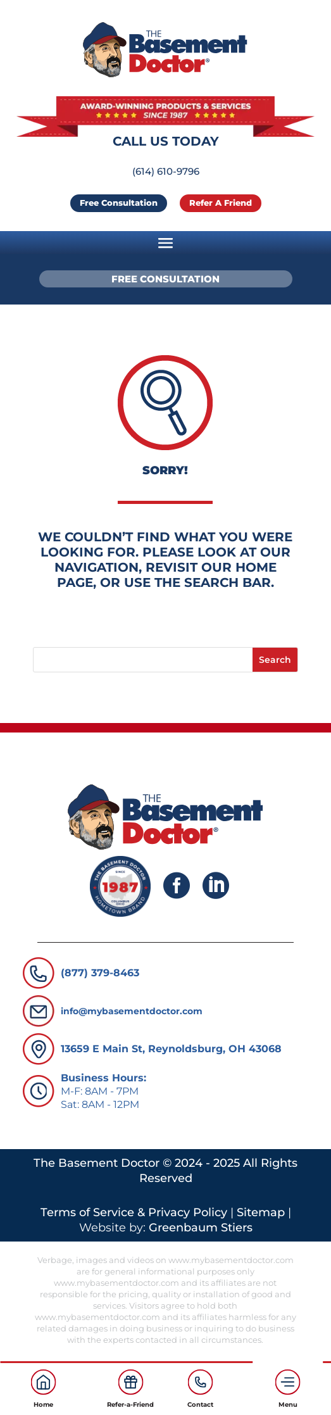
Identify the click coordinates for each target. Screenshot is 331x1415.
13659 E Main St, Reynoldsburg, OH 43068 (171, 1049)
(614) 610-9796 (165, 171)
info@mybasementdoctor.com (132, 1011)
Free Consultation (119, 203)
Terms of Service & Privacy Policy (134, 1212)
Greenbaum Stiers (201, 1228)
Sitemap (261, 1212)
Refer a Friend (220, 203)
